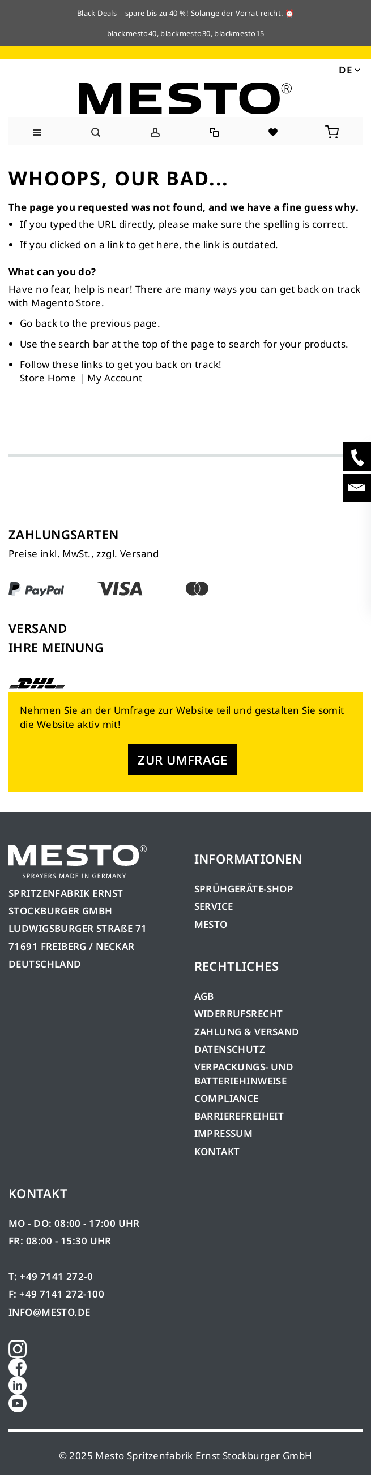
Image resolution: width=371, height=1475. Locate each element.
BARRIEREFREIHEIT (239, 1115)
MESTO (211, 924)
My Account (114, 377)
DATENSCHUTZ (230, 1049)
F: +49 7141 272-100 (56, 1293)
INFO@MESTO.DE (49, 1311)
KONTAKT (217, 1151)
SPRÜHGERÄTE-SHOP (244, 888)
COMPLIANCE (226, 1098)
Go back (38, 322)
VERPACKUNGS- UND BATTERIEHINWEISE (244, 1073)
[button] (349, 69)
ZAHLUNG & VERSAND (247, 1031)
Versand (139, 553)
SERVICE (213, 906)
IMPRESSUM (223, 1133)
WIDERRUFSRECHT (238, 1013)
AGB (204, 996)
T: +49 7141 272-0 (50, 1276)
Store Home (48, 377)
